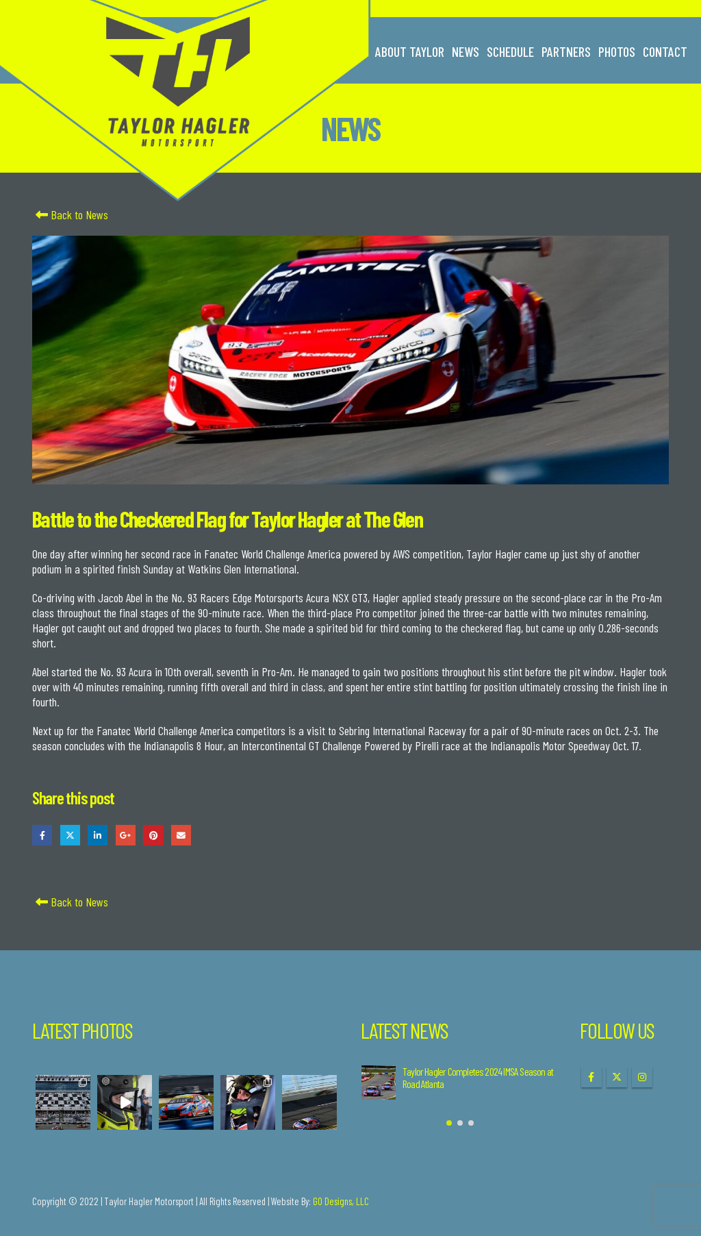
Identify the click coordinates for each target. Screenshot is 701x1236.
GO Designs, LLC (341, 1201)
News (465, 51)
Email (181, 835)
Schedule (510, 51)
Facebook (42, 835)
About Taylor (409, 51)
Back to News (70, 214)
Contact (665, 51)
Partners (566, 51)
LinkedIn (97, 835)
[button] (449, 1123)
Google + (126, 835)
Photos (616, 51)
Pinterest (153, 835)
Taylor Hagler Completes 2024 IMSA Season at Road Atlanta (478, 1077)
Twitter (70, 835)
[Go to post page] (378, 1082)
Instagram (642, 1077)
